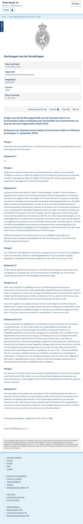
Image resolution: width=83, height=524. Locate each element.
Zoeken (10, 469)
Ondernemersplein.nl (15, 513)
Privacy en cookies (14, 479)
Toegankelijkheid (14, 482)
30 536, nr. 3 (18, 428)
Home (4, 17)
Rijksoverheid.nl (13, 510)
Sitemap (10, 485)
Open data (11, 494)
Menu (77, 4)
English (10, 463)
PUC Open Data (13, 500)
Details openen (1, 26)
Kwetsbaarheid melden (16, 487)
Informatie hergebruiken (17, 476)
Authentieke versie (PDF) (37, 109)
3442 (51, 418)
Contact (10, 460)
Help (9, 466)
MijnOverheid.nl (13, 507)
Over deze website (14, 457)
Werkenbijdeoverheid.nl (16, 516)
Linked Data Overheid (15, 497)
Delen (75, 109)
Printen (65, 109)
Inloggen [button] (6, 10)
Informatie (54, 109)
